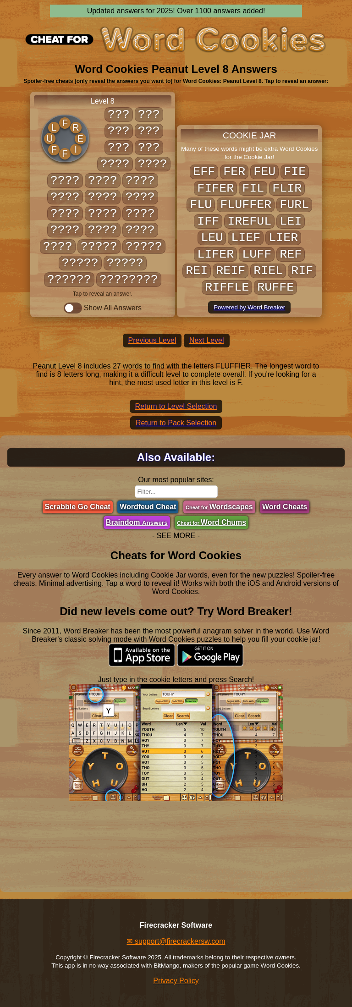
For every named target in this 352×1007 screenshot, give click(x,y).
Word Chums (211, 522)
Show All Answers (103, 308)
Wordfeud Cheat (148, 507)
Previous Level (152, 340)
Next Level (206, 340)
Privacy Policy (176, 981)
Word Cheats (284, 507)
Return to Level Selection (176, 406)
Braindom (137, 522)
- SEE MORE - (176, 535)
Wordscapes (219, 507)
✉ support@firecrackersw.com (175, 941)
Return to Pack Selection (176, 423)
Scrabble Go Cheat (77, 507)
